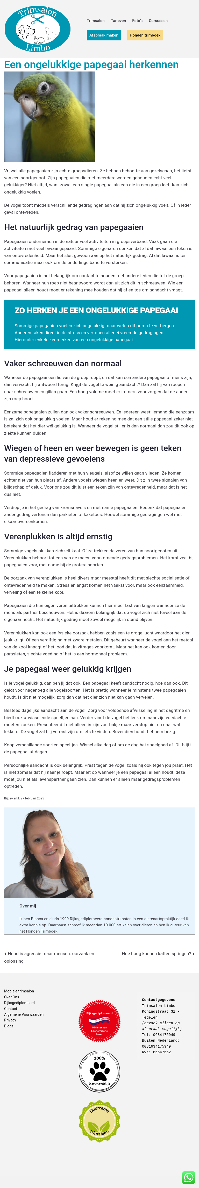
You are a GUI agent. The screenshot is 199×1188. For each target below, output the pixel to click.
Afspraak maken (103, 35)
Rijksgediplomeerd (19, 1003)
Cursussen (158, 20)
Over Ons (11, 997)
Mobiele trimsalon (19, 991)
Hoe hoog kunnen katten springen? (156, 953)
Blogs (8, 1026)
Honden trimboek (145, 35)
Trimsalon (96, 20)
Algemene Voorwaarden (24, 1014)
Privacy (10, 1020)
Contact (10, 1009)
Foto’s (137, 20)
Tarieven (118, 20)
